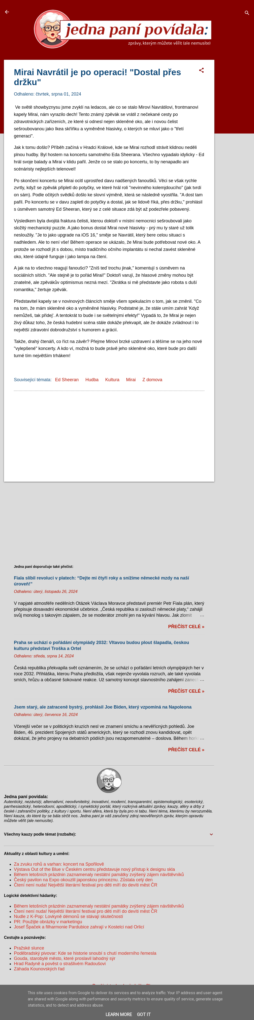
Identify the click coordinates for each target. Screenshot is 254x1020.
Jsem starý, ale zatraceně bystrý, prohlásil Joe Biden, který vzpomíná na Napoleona (102, 707)
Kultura (112, 379)
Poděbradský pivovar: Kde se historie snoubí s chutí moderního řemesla (85, 953)
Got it (144, 1014)
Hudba (91, 379)
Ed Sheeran (67, 379)
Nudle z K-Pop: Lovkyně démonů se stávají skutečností (68, 916)
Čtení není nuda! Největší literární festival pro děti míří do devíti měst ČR (85, 885)
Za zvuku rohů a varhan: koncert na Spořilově (59, 864)
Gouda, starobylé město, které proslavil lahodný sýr (64, 958)
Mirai (131, 379)
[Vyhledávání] (247, 13)
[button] (201, 70)
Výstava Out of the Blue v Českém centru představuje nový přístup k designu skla (94, 869)
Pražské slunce (29, 948)
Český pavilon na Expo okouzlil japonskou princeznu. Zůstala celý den (83, 879)
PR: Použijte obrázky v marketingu (48, 921)
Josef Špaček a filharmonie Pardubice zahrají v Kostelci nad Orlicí (79, 926)
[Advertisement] (236, 134)
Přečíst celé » (186, 626)
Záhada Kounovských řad (39, 968)
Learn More (119, 1014)
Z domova (152, 379)
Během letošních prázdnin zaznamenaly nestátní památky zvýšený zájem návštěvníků (99, 874)
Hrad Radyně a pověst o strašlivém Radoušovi (60, 963)
